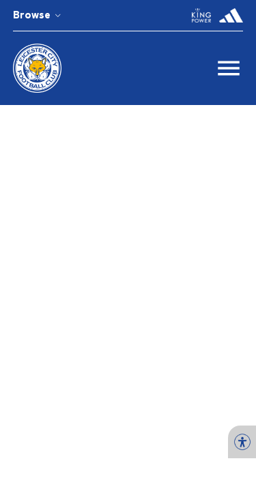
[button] (201, 15)
